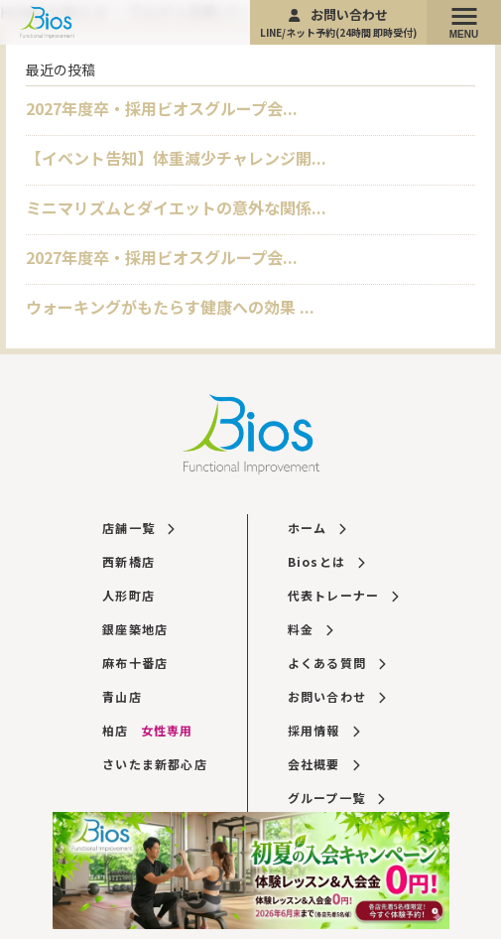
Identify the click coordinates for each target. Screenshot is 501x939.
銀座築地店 (135, 628)
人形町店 (128, 595)
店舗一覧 (138, 527)
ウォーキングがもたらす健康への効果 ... (170, 307)
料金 (310, 628)
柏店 (147, 730)
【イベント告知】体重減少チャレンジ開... (176, 158)
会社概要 (323, 763)
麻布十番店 (135, 662)
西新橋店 (128, 561)
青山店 (122, 696)
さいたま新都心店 (154, 763)
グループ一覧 (336, 797)
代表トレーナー (343, 595)
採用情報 (323, 730)
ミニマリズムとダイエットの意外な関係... (176, 207)
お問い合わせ (338, 22)
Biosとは (326, 561)
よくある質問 (337, 662)
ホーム (317, 527)
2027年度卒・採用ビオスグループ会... (162, 108)
